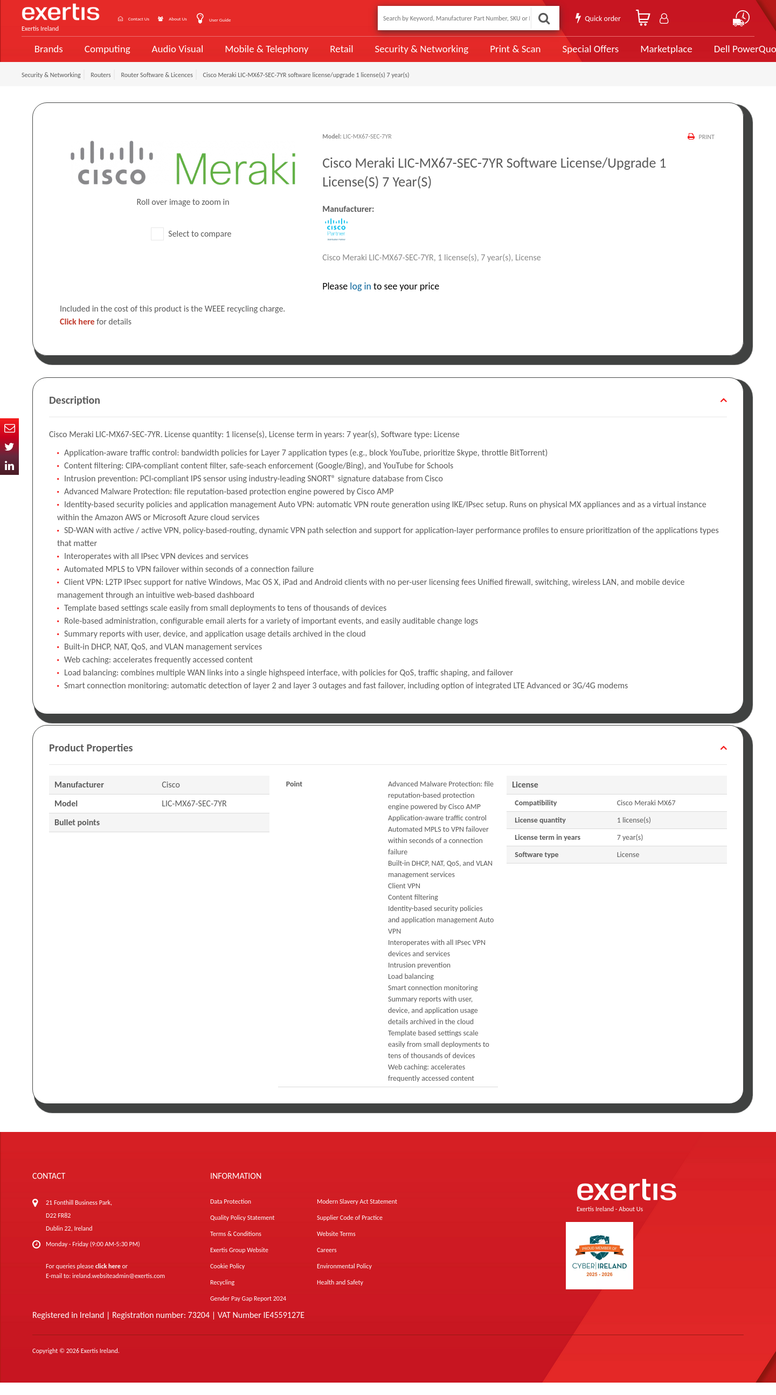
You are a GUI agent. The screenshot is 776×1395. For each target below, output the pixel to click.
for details (95, 334)
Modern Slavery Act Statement (357, 1214)
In (9, 465)
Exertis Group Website (239, 1262)
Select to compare (191, 245)
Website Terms (336, 1246)
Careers (327, 1262)
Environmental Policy (344, 1278)
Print (705, 149)
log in (360, 299)
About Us (206, 18)
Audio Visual (173, 55)
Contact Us (151, 18)
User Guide (260, 19)
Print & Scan (489, 55)
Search (542, 18)
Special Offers (558, 55)
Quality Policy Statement (242, 1230)
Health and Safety (340, 1295)
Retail (326, 55)
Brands (46, 55)
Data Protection (230, 1214)
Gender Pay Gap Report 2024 (248, 1311)
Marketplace (632, 55)
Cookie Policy (227, 1278)
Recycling (222, 1295)
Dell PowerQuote (711, 55)
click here (108, 1278)
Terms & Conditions (235, 1246)
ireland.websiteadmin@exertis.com (118, 1288)
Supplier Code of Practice (350, 1230)
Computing (105, 55)
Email (9, 427)
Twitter (9, 446)
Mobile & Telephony (255, 55)
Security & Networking (402, 55)
